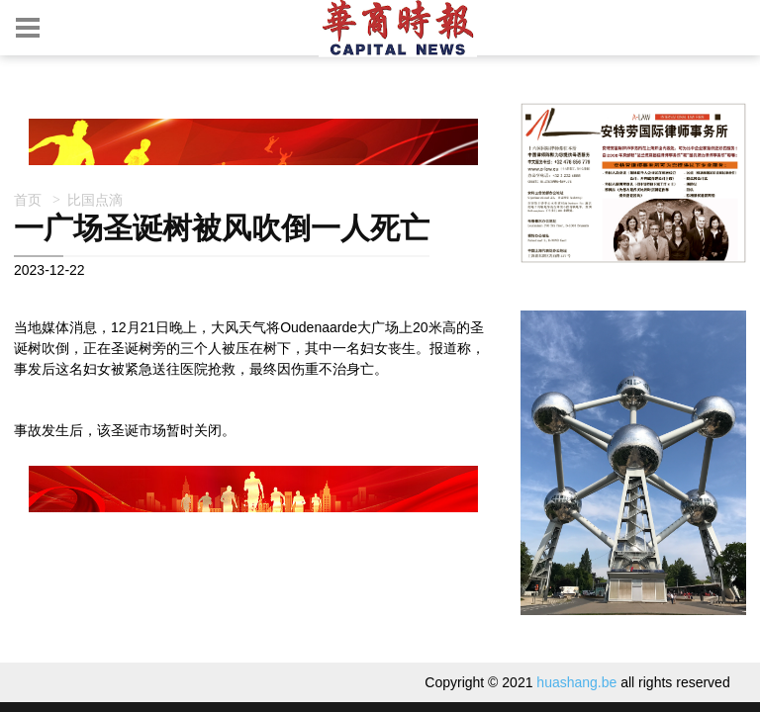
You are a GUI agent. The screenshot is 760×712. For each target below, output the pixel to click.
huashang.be (576, 682)
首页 (28, 199)
